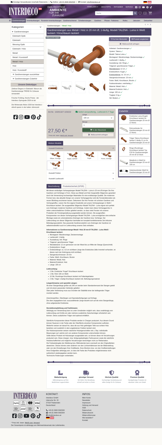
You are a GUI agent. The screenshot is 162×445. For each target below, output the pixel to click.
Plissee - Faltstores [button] (111, 20)
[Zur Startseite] (25, 396)
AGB (84, 408)
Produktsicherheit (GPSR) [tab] (73, 186)
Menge (84, 122)
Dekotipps (106, 7)
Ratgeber (118, 7)
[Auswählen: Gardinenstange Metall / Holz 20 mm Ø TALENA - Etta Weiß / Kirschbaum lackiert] (55, 155)
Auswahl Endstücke (81, 148)
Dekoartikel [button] (148, 20)
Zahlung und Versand (90, 405)
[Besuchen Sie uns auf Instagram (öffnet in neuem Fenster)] (139, 7)
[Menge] (98, 125)
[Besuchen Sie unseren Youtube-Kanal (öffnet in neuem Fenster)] (143, 7)
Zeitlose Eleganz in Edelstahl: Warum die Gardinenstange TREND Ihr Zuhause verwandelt (27, 91)
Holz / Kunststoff (20, 70)
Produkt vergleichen (140, 39)
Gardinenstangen (20, 31)
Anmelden (92, 7)
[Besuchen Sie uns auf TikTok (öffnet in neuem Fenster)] (151, 7)
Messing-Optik (19, 44)
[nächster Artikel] (150, 24)
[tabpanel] (81, 274)
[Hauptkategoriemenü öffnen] (10, 20)
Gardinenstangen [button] (18, 20)
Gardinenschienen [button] (70, 20)
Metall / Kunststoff (20, 57)
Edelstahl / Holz (19, 49)
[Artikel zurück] (145, 24)
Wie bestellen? (87, 418)
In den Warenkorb (98, 130)
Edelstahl (16, 40)
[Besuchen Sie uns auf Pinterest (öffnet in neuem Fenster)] (147, 7)
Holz (14, 66)
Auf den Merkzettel (119, 39)
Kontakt (85, 420)
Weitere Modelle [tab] (54, 143)
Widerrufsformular (89, 415)
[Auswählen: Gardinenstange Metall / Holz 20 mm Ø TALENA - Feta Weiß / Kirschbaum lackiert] (72, 155)
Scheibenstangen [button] (84, 20)
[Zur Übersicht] (148, 24)
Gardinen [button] (97, 20)
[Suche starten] (135, 13)
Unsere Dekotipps (27, 84)
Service (129, 7)
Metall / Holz (18, 61)
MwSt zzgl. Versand (66, 135)
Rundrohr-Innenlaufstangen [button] (51, 20)
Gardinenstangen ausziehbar (26, 74)
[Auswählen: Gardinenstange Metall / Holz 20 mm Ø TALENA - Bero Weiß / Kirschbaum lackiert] (106, 155)
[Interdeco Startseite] (23, 11)
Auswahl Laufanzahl (81, 179)
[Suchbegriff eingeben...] (114, 13)
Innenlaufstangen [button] (33, 20)
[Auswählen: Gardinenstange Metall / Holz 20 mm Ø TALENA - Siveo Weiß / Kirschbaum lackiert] (89, 155)
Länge (84, 114)
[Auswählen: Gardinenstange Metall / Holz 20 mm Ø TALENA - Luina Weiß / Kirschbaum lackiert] (55, 165)
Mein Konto (86, 398)
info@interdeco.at (93, 2)
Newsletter (86, 400)
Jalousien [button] (136, 20)
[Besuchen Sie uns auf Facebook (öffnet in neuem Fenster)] (136, 7)
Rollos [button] (125, 20)
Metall (15, 53)
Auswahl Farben (81, 173)
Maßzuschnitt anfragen (129, 44)
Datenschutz (87, 410)
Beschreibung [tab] (54, 186)
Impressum (86, 403)
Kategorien (26, 27)
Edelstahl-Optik (19, 36)
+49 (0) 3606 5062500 (67, 2)
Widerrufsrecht (87, 413)
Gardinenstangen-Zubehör (25, 78)
